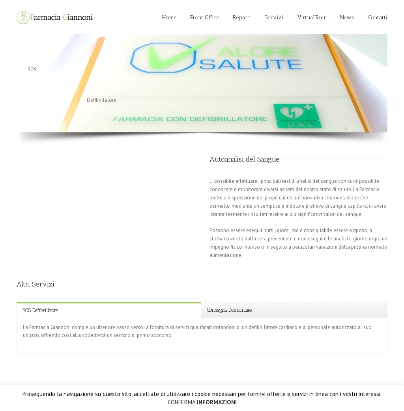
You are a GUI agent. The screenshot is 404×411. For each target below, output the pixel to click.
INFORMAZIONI (217, 402)
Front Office (204, 17)
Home (169, 17)
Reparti (242, 17)
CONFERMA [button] (181, 402)
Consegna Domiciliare (229, 310)
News (347, 17)
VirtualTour (311, 17)
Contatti (377, 17)
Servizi (274, 17)
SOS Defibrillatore (40, 310)
